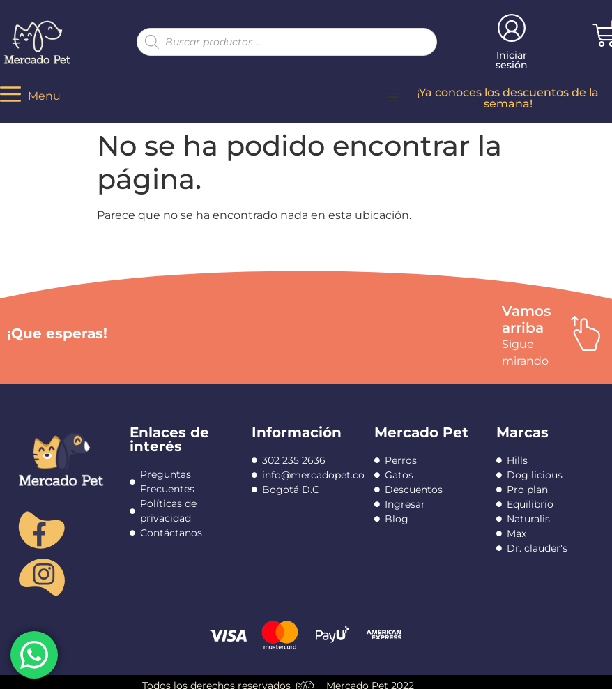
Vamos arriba (526, 319)
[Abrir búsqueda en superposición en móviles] (287, 42)
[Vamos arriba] (585, 333)
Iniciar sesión (512, 60)
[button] (393, 96)
